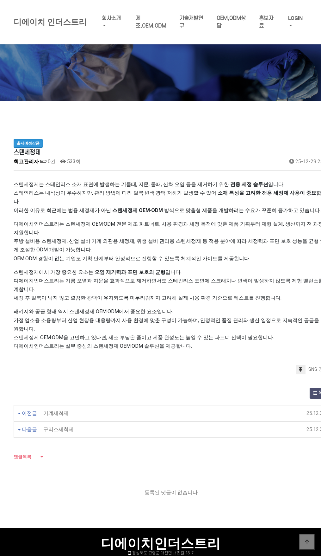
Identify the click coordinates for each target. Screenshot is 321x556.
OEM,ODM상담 (231, 22)
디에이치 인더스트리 (50, 22)
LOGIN (295, 18)
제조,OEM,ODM (151, 22)
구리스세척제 (58, 429)
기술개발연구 (191, 22)
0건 (48, 161)
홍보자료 (266, 22)
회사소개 (111, 18)
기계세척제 (56, 413)
